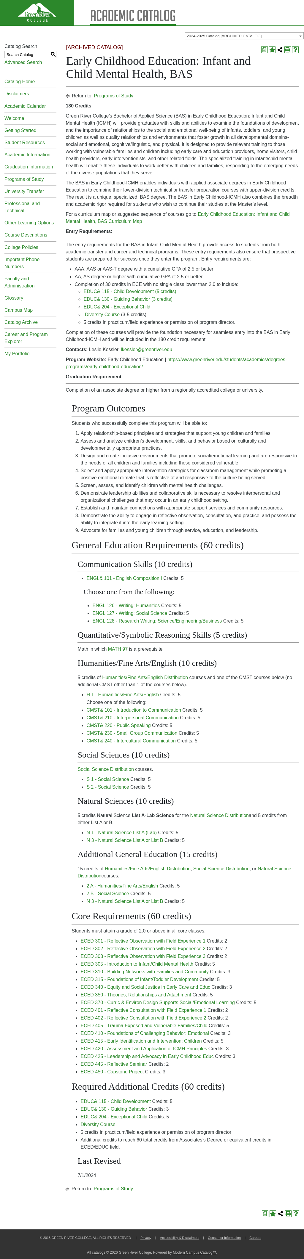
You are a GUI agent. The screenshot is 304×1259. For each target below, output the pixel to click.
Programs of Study (24, 179)
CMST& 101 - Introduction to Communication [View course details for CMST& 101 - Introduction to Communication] (133, 710)
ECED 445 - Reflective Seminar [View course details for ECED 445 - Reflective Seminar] (113, 1064)
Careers (255, 1237)
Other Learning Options (29, 222)
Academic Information (27, 154)
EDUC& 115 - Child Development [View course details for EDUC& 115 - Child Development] (115, 1101)
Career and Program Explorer (26, 338)
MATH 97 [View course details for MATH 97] (118, 649)
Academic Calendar (25, 106)
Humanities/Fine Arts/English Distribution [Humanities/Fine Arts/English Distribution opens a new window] (145, 677)
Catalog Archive (21, 322)
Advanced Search (23, 62)
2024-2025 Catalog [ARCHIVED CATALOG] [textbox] (224, 36)
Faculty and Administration (19, 282)
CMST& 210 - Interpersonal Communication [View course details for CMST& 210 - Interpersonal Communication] (132, 717)
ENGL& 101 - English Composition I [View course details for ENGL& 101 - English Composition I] (124, 578)
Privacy (145, 1237)
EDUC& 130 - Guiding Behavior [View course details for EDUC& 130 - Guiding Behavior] (113, 1109)
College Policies (21, 247)
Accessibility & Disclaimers (179, 1237)
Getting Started (20, 130)
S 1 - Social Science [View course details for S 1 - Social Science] (107, 779)
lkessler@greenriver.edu (146, 349)
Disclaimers (16, 93)
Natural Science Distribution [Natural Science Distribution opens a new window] (219, 815)
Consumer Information (224, 1237)
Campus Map (18, 310)
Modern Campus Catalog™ (194, 1252)
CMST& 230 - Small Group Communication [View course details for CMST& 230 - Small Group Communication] (131, 733)
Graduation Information (28, 166)
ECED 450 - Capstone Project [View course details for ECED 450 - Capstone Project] (112, 1071)
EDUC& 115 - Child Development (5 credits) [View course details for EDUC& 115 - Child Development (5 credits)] (129, 291)
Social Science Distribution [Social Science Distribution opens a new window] (105, 769)
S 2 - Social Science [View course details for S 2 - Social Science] (107, 787)
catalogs (98, 1252)
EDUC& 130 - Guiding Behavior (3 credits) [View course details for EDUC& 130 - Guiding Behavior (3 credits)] (127, 299)
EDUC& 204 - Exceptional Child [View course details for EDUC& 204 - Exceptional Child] (116, 306)
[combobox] (244, 35)
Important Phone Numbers (21, 263)
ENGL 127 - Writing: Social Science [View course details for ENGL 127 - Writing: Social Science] (129, 613)
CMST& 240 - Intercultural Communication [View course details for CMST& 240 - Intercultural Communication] (131, 740)
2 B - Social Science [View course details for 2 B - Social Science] (107, 893)
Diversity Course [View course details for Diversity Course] (102, 314)
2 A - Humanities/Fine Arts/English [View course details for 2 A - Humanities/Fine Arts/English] (122, 885)
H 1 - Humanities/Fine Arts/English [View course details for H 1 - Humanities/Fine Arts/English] (122, 694)
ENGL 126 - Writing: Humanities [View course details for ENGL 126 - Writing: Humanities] (126, 605)
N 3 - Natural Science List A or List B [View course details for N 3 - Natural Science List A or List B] (124, 840)
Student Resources (24, 142)
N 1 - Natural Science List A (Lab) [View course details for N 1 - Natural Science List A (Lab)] (121, 832)
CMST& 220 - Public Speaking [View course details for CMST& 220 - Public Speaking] (118, 725)
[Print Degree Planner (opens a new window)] (264, 49)
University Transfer (24, 191)
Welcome (14, 118)
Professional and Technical (22, 207)
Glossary (13, 297)
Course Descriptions (25, 234)
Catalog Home (19, 81)
